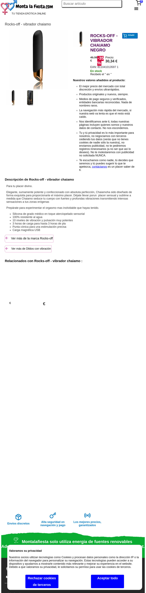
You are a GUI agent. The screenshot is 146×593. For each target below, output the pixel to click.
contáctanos (99, 166)
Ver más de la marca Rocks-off (29, 238)
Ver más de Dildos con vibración (28, 248)
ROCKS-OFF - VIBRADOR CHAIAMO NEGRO (104, 42)
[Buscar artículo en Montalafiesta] (92, 3)
